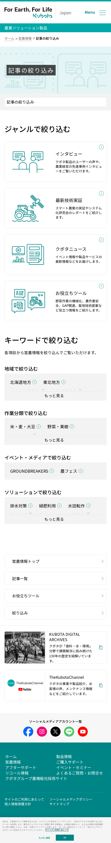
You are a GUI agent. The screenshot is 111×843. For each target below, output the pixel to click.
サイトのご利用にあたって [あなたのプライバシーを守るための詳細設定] (57, 830)
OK (64, 837)
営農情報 (25, 38)
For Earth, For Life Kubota (28, 12)
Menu (90, 12)
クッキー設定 (44, 837)
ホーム (9, 38)
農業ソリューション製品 (25, 28)
